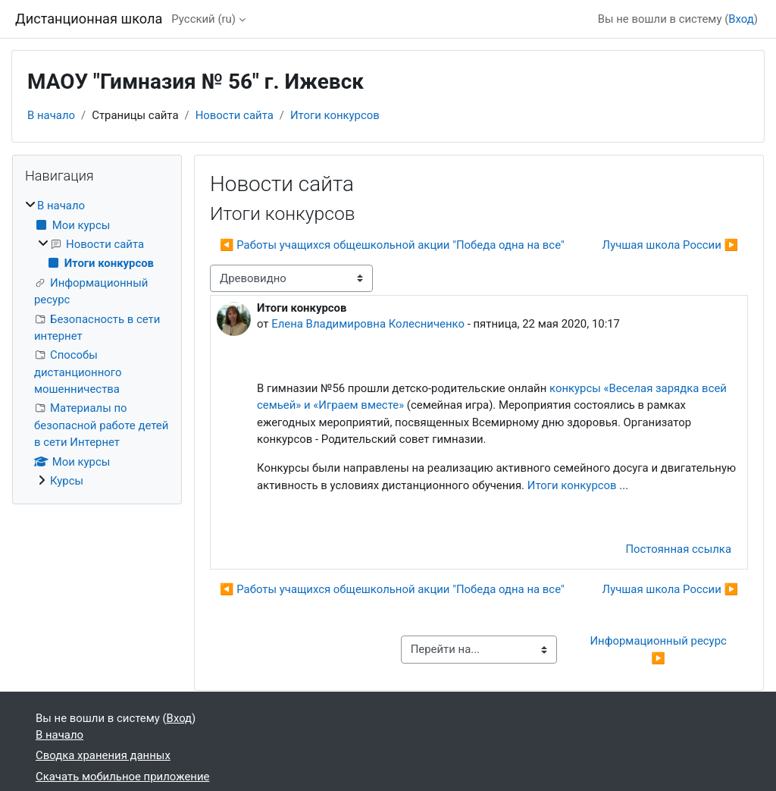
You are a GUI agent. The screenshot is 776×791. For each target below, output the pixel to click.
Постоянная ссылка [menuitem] (678, 549)
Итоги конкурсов (335, 115)
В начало (51, 115)
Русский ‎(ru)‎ (203, 19)
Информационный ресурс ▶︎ (659, 649)
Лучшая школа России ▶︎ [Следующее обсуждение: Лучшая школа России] (670, 245)
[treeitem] (97, 343)
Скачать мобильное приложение (122, 776)
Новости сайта (235, 115)
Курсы (66, 481)
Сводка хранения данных (103, 755)
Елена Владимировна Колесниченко (368, 324)
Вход (741, 19)
